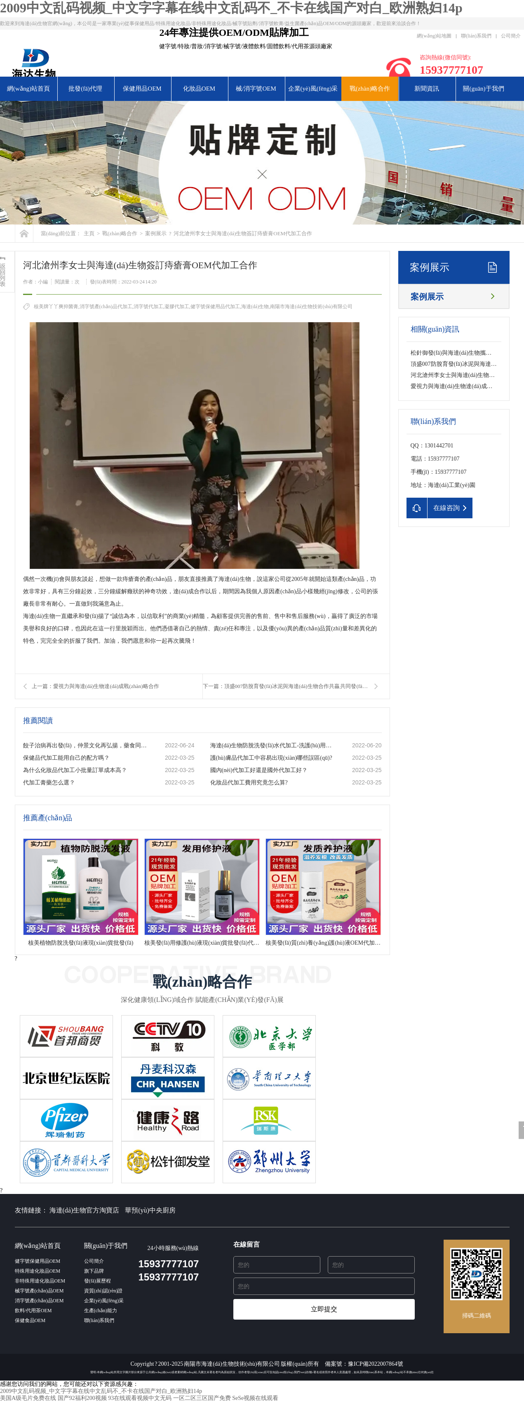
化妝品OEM (199, 88)
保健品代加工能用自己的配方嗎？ (66, 758)
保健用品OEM (142, 88)
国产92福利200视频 (82, 1398)
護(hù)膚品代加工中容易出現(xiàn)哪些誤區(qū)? (271, 758)
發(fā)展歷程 (97, 1281)
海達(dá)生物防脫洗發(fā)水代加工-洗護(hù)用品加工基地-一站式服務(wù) (272, 745)
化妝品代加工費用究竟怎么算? (249, 782)
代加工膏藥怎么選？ (49, 782)
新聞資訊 (426, 88)
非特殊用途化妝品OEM (40, 1281)
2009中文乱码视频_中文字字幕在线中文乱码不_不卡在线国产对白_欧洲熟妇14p (231, 7)
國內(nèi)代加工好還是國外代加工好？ (259, 770)
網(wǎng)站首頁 (28, 88)
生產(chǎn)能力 (100, 1310)
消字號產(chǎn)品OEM (39, 1301)
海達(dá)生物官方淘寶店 (84, 1210)
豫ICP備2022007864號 (375, 1364)
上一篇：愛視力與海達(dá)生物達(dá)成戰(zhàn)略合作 (95, 686)
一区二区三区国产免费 (202, 1398)
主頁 (89, 233)
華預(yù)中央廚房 (150, 1210)
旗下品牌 (94, 1271)
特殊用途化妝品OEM (38, 1271)
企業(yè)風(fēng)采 (313, 88)
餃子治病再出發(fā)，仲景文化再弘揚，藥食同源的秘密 (85, 745)
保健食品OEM (30, 1320)
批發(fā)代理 (85, 88)
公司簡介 (511, 36)
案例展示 (156, 233)
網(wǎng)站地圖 (434, 36)
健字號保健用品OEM (38, 1261)
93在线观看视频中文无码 (140, 1398)
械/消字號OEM (256, 88)
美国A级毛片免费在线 (28, 1398)
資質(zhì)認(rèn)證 (103, 1291)
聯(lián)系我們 (476, 36)
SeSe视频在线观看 (255, 1398)
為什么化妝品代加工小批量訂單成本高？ (75, 770)
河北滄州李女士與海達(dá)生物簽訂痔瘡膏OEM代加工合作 (243, 233)
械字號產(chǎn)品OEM (39, 1291)
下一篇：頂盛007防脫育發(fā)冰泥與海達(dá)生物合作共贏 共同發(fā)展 (286, 686)
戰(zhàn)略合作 (370, 88)
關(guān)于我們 (483, 88)
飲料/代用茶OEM (33, 1310)
